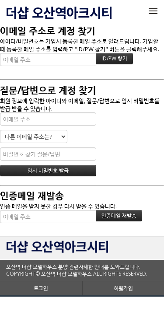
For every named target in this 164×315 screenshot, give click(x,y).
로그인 (41, 288)
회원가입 (123, 288)
